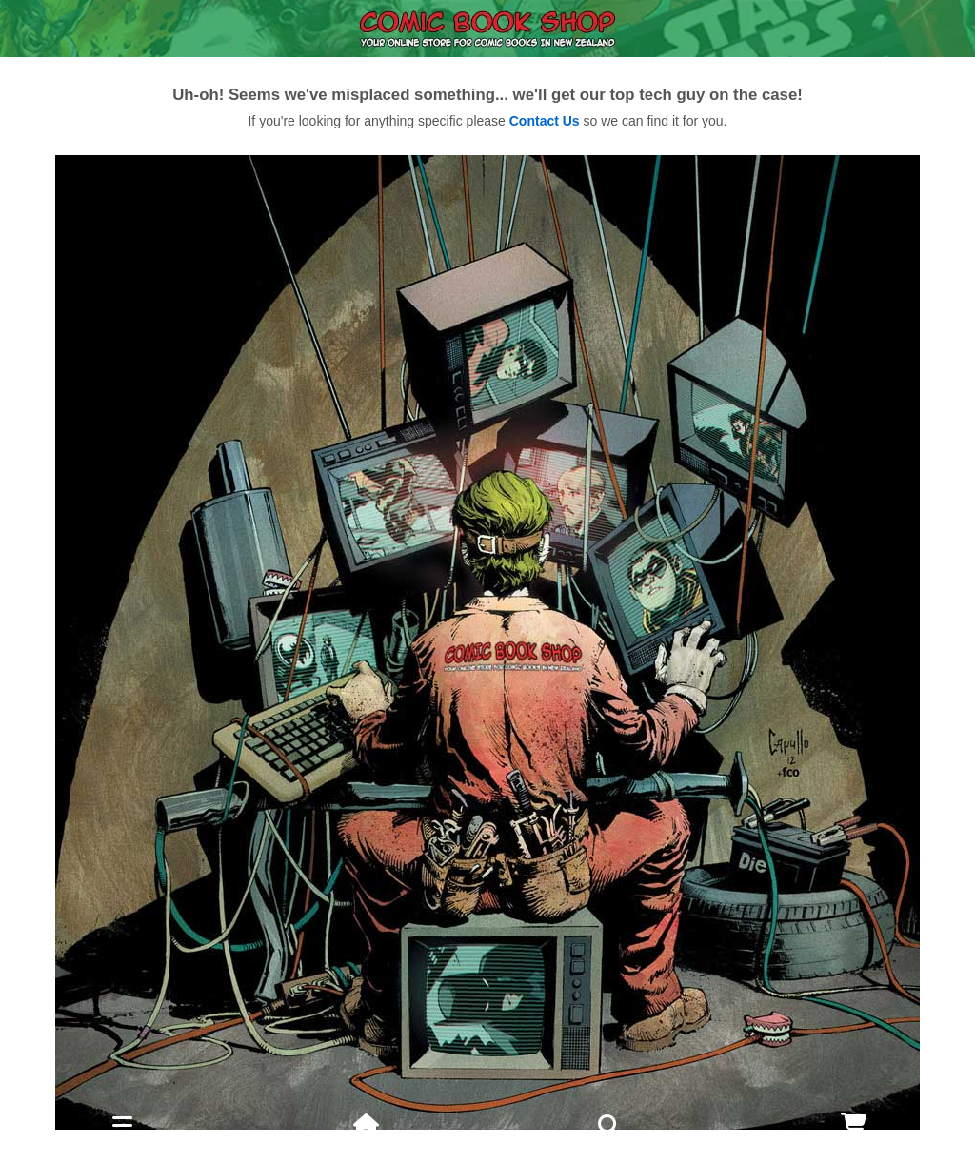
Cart (854, 1148)
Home (365, 1148)
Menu (122, 1148)
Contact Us (544, 120)
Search (609, 1135)
